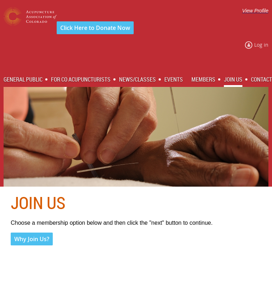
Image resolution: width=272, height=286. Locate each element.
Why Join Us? (31, 239)
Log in (261, 44)
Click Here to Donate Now (95, 28)
